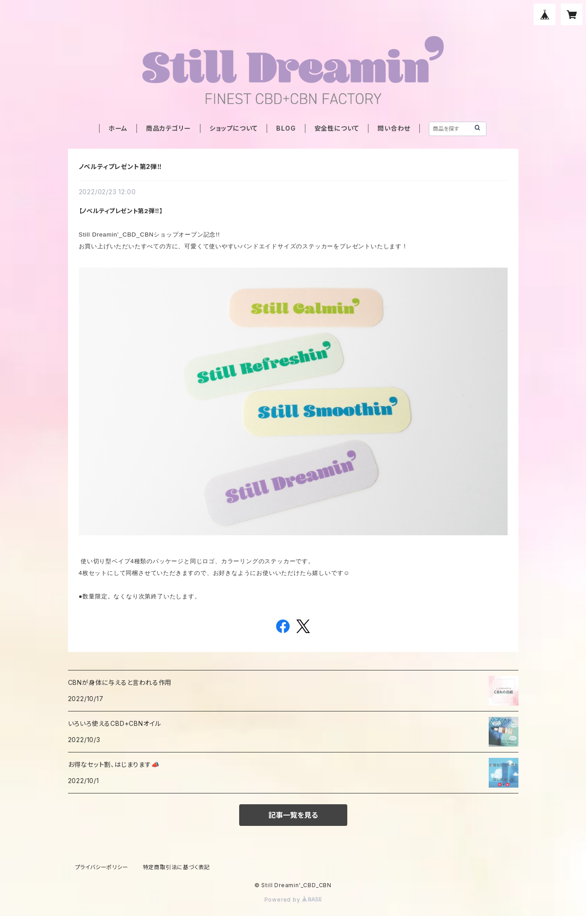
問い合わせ (393, 128)
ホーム (118, 128)
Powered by (293, 899)
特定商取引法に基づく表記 (176, 867)
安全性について (336, 128)
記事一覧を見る (293, 815)
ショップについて (233, 128)
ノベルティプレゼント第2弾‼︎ (120, 166)
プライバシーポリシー (101, 867)
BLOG (285, 128)
